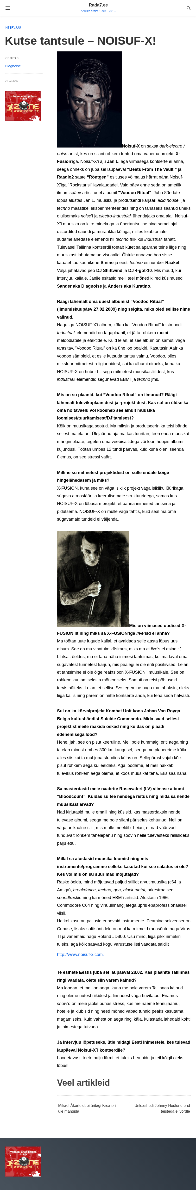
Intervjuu (13, 27)
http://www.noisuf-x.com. (80, 954)
